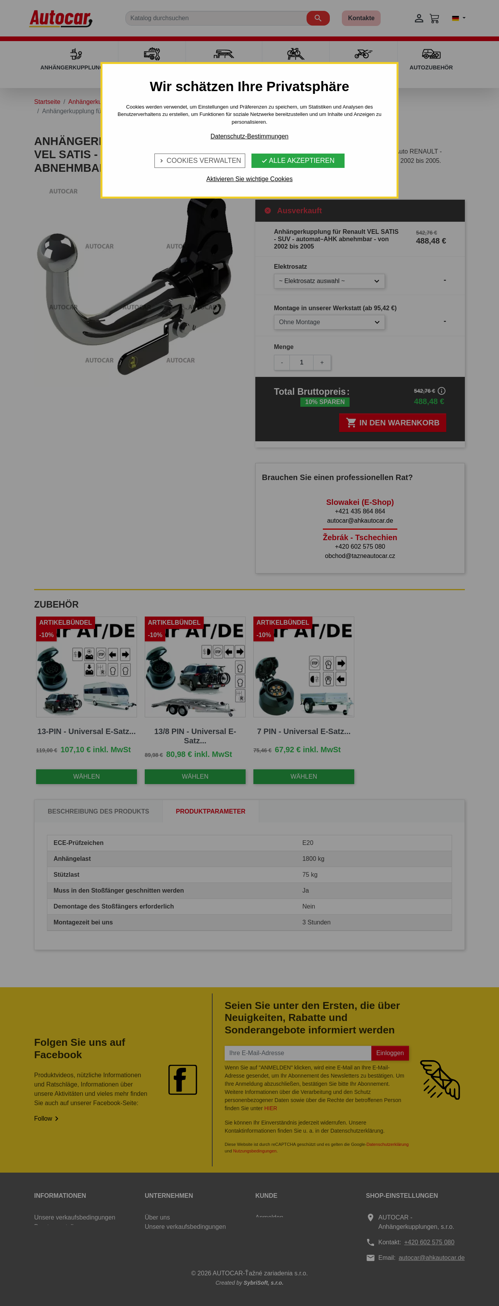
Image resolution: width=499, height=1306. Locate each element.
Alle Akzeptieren (297, 160)
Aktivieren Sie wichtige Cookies (249, 179)
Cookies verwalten (199, 160)
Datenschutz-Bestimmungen (250, 136)
